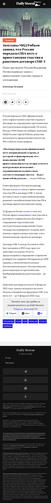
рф (25, 321)
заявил (27, 212)
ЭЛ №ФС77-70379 (30, 406)
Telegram (18, 309)
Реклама (9, 363)
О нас (8, 358)
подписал (15, 190)
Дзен (26, 309)
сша (18, 321)
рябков (7, 326)
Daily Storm (25, 3)
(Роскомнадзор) (7, 406)
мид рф (33, 321)
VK (36, 309)
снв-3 (42, 321)
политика (8, 321)
